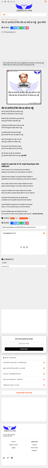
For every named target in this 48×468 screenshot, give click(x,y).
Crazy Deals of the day (24, 393)
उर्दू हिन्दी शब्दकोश (34, 441)
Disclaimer (34, 450)
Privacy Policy (34, 447)
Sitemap (34, 444)
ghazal (7, 19)
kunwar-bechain (14, 19)
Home (2, 19)
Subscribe (24, 349)
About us (13, 441)
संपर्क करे (13, 447)
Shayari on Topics (13, 444)
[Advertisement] (15, 47)
